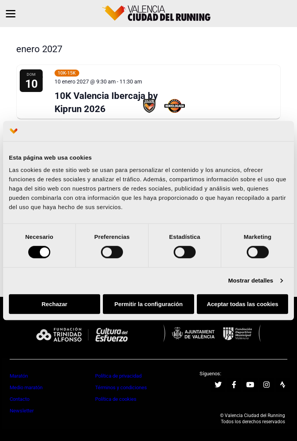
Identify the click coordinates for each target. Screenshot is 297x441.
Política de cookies (116, 399)
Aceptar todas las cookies (242, 304)
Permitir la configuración (148, 304)
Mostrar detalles (250, 281)
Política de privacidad (118, 376)
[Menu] (10, 13)
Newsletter (22, 411)
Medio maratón (26, 387)
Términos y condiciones (121, 387)
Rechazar (54, 304)
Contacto (19, 399)
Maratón (19, 376)
